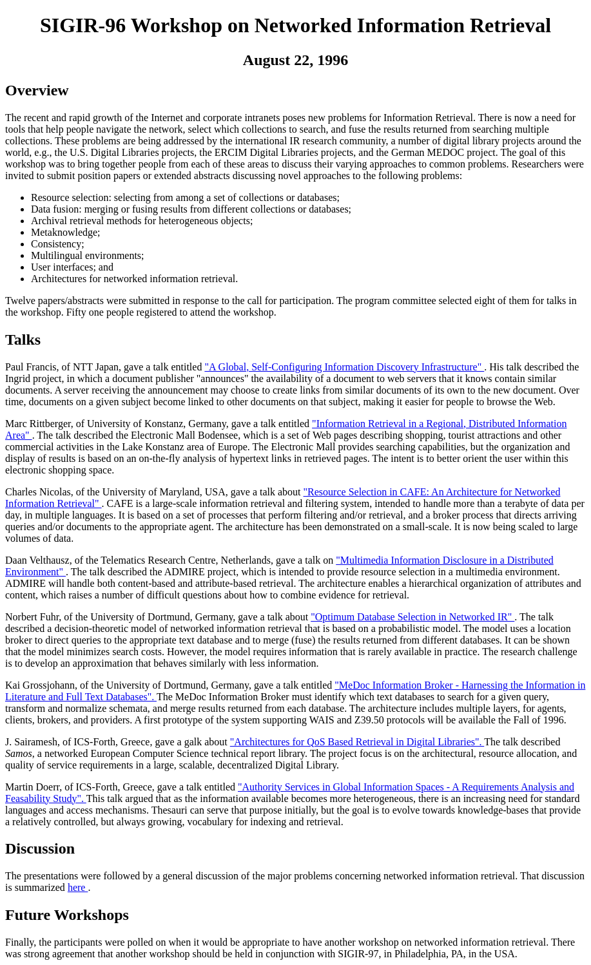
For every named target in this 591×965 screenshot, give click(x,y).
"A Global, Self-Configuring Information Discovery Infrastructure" (344, 366)
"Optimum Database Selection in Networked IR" (412, 616)
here (78, 887)
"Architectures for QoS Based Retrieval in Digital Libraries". (357, 741)
